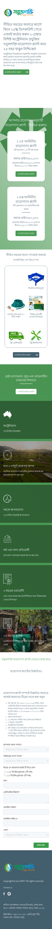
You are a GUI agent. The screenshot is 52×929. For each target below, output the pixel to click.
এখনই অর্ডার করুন (26, 391)
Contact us (7, 888)
